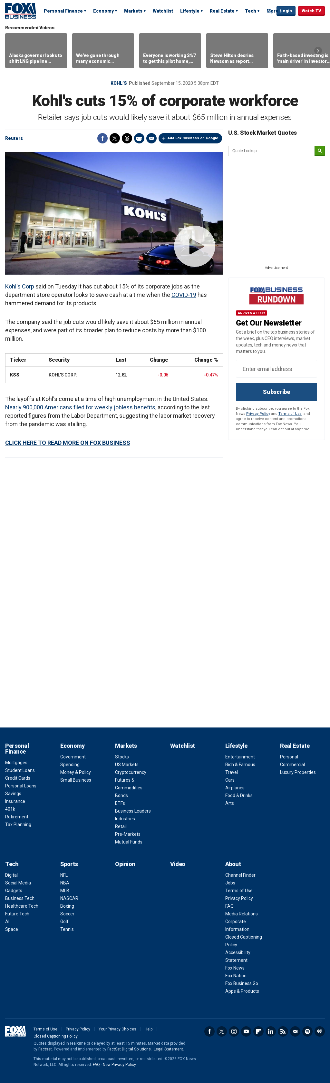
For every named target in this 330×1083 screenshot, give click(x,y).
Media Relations (241, 913)
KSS (14, 374)
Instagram (234, 1031)
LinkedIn (271, 1031)
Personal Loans (20, 785)
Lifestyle (189, 11)
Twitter (115, 138)
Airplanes (235, 787)
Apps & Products (242, 991)
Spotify (307, 1031)
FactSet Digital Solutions (129, 1049)
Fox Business (20, 11)
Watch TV (311, 10)
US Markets (127, 764)
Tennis (67, 929)
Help (148, 1029)
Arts (229, 803)
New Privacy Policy (119, 1064)
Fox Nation (236, 975)
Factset (45, 1049)
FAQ (229, 906)
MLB (64, 890)
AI (7, 921)
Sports (69, 864)
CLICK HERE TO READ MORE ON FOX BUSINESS (67, 442)
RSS (283, 1031)
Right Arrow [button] (318, 50)
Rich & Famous (240, 764)
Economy (103, 11)
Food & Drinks (239, 795)
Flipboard (258, 1031)
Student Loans (20, 770)
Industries (125, 818)
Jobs (230, 882)
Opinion (125, 864)
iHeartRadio (320, 1031)
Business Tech (19, 898)
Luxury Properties (298, 772)
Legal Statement (168, 1049)
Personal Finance (63, 11)
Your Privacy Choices (117, 1029)
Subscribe (276, 391)
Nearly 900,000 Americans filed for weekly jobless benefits (80, 407)
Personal (289, 756)
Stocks (122, 756)
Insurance (15, 801)
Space (11, 929)
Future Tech (17, 913)
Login (286, 10)
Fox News (235, 968)
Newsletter (295, 1031)
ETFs (120, 803)
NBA (64, 882)
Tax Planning (18, 824)
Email (151, 138)
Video (177, 864)
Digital (11, 875)
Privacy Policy (258, 414)
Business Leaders (133, 811)
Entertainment (240, 756)
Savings (13, 793)
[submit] (320, 151)
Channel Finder (240, 875)
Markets (133, 11)
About (233, 864)
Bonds (121, 795)
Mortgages (16, 762)
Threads (127, 138)
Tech (250, 11)
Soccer (67, 913)
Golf (64, 921)
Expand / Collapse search (270, 11)
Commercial (292, 764)
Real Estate (222, 11)
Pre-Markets (128, 834)
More (272, 11)
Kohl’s (119, 83)
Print (139, 138)
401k (10, 809)
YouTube (246, 1031)
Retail (121, 826)
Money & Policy (75, 772)
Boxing (67, 906)
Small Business (75, 780)
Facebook (102, 138)
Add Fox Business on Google (193, 138)
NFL (64, 875)
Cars (230, 780)
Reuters (14, 138)
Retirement (16, 816)
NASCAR (69, 898)
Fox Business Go (241, 983)
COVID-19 (183, 294)
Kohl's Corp (20, 286)
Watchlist (163, 11)
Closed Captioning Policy (56, 1036)
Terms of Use (290, 414)
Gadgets (13, 890)
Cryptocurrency (130, 772)
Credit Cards (17, 778)
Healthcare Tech (21, 906)
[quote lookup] (271, 151)
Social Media (18, 882)
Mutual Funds (128, 841)
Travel (231, 772)
